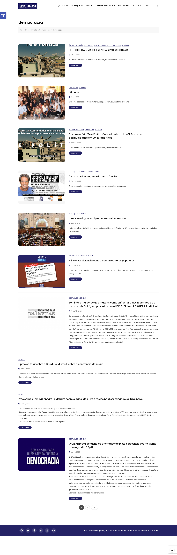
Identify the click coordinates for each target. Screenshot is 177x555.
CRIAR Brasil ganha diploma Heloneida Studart (100, 223)
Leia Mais (75, 65)
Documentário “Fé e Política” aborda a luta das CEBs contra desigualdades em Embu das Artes (108, 138)
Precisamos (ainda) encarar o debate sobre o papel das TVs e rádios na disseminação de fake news (85, 415)
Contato (150, 5)
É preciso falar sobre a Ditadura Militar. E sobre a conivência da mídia (64, 379)
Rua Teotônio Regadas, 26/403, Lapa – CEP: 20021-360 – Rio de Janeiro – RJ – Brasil (121, 549)
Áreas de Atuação (76, 45)
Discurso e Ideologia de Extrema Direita (94, 179)
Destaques (88, 45)
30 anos (139, 5)
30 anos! (74, 93)
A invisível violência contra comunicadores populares (104, 266)
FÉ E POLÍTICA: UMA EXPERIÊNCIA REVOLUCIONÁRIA (101, 50)
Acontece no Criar (103, 5)
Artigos (72, 261)
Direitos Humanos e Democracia (107, 45)
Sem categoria (93, 175)
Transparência (124, 5)
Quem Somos (64, 5)
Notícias (125, 45)
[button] (3, 15)
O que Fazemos (82, 5)
